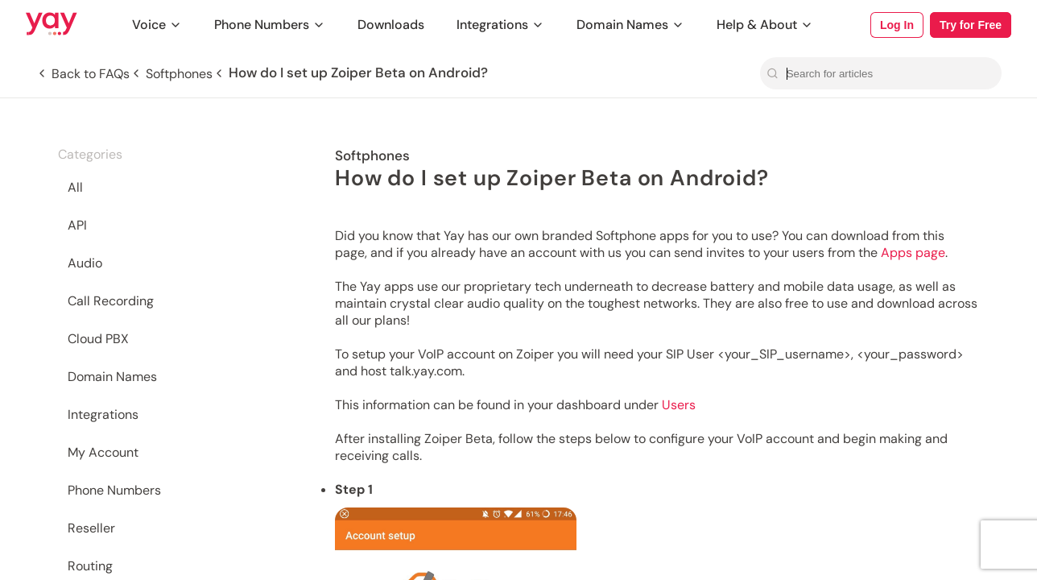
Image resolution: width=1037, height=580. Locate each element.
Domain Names (630, 24)
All (75, 187)
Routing (90, 565)
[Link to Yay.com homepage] (51, 25)
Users (679, 404)
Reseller (91, 528)
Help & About (765, 24)
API (77, 225)
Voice (157, 24)
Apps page (913, 252)
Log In (897, 25)
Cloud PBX (98, 338)
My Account (103, 452)
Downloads (390, 24)
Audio (85, 263)
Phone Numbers (269, 24)
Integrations (500, 24)
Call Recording (111, 300)
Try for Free (971, 25)
